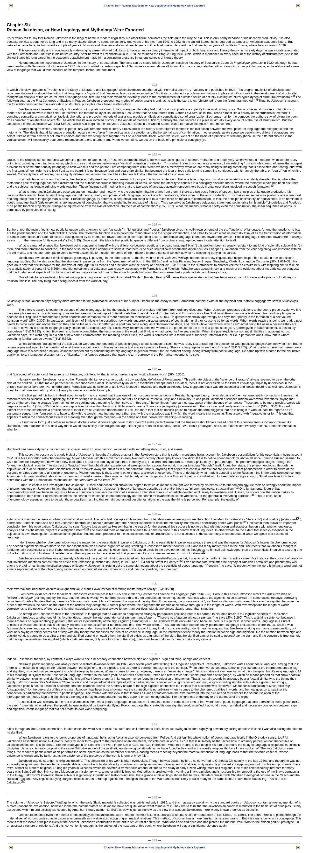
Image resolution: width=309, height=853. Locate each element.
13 (191, 666)
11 (203, 552)
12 (181, 561)
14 (23, 781)
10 (86, 529)
